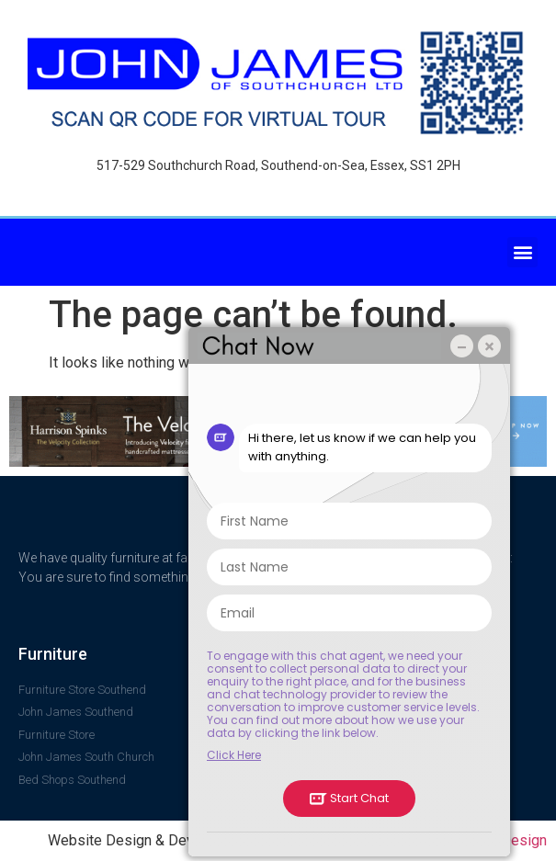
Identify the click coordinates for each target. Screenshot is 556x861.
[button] (522, 252)
